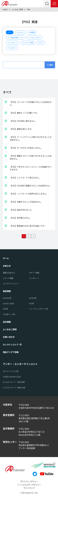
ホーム (6, 299)
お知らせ (7, 307)
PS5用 (32, 345)
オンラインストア (12, 387)
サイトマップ (29, 531)
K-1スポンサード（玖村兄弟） (17, 425)
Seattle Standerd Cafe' (13, 420)
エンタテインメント (12, 325)
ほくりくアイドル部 (12, 414)
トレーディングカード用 (40, 351)
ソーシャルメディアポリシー (29, 528)
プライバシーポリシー (29, 524)
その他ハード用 (10, 356)
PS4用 (6, 351)
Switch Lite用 (9, 345)
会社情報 (7, 364)
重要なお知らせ (10, 314)
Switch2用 (7, 340)
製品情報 (7, 333)
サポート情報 (35, 314)
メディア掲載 (9, 320)
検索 (51, 77)
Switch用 (33, 340)
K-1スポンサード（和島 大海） (17, 430)
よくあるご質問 (11, 372)
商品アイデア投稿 (12, 395)
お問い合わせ (10, 379)
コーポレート (35, 320)
